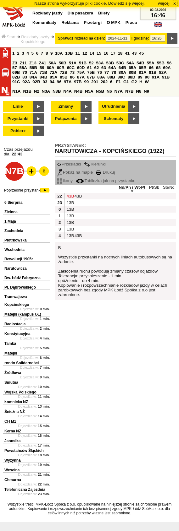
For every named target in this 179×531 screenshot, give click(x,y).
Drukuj (105, 172)
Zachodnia (13, 231)
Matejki (10, 353)
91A (155, 77)
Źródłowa (12, 373)
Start (8, 37)
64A (112, 67)
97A (67, 81)
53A (99, 63)
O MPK (113, 22)
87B (91, 77)
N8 (138, 91)
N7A (119, 91)
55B (160, 63)
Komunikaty (44, 22)
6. (112, 81)
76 (99, 72)
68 (158, 67)
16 (106, 53)
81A (142, 72)
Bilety (103, 13)
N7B (129, 91)
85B (63, 77)
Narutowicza (15, 268)
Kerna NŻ (12, 431)
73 (72, 72)
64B (122, 67)
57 (14, 67)
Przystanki (18, 118)
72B (63, 72)
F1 (118, 81)
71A (33, 72)
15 (99, 53)
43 (134, 53)
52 (91, 63)
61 (89, 67)
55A (150, 63)
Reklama (70, 22)
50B (62, 63)
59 (42, 67)
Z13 (32, 63)
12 (84, 53)
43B (70, 196)
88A (101, 77)
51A (72, 63)
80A (122, 72)
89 (140, 77)
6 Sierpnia (13, 202)
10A (59, 53)
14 (92, 53)
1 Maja (10, 221)
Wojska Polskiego (20, 392)
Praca (131, 22)
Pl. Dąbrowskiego (20, 287)
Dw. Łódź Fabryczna (22, 278)
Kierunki (95, 164)
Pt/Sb (154, 187)
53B (110, 63)
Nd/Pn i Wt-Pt (132, 187)
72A (53, 72)
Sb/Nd (169, 187)
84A (33, 77)
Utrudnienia (113, 106)
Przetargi (93, 22)
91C (16, 81)
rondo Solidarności (21, 363)
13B (70, 202)
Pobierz (17, 130)
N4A (67, 91)
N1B (27, 91)
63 (103, 67)
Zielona (11, 212)
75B (91, 72)
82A (162, 72)
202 (104, 81)
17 (113, 53)
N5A (89, 91)
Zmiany (66, 106)
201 (94, 81)
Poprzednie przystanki (22, 190)
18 (120, 53)
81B (152, 72)
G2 (134, 81)
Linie (18, 106)
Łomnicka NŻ (16, 402)
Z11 (23, 63)
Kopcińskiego (16, 304)
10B (69, 53)
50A (52, 63)
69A (167, 67)
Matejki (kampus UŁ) (22, 314)
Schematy (114, 118)
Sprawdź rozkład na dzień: (81, 38)
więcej (164, 3)
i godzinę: (140, 38)
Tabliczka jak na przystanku (106, 180)
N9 (146, 91)
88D (131, 77)
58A (23, 67)
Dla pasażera (80, 13)
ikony (65, 180)
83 (24, 77)
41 (127, 53)
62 (96, 67)
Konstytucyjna (17, 334)
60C (71, 67)
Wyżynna (12, 460)
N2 (36, 91)
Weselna (12, 470)
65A (132, 67)
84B (43, 77)
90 (147, 77)
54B (140, 63)
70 (24, 72)
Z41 (42, 63)
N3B (57, 91)
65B (142, 67)
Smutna (11, 382)
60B (60, 67)
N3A (46, 91)
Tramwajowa (15, 297)
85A (53, 77)
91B (166, 77)
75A (81, 72)
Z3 (14, 63)
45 (141, 53)
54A (130, 63)
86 (72, 77)
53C (120, 63)
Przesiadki (69, 164)
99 (86, 81)
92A (26, 81)
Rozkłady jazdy (35, 37)
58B (33, 67)
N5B (100, 91)
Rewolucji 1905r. (19, 259)
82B (16, 77)
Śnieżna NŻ (14, 411)
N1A (16, 91)
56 (169, 63)
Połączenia (66, 118)
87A (81, 77)
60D (81, 67)
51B (83, 63)
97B (77, 81)
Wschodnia (14, 249)
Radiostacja (14, 324)
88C (121, 77)
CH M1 (10, 421)
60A (50, 67)
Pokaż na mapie (75, 172)
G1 (126, 81)
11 (77, 53)
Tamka (10, 343)
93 (44, 81)
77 (106, 72)
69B (16, 72)
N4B (78, 91)
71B (43, 72)
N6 (109, 91)
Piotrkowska (15, 240)
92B (36, 81)
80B (132, 72)
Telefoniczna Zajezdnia (24, 489)
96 (59, 81)
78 (113, 72)
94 (52, 81)
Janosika (12, 441)
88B (111, 77)
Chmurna (12, 480)
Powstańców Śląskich (24, 450)
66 (151, 67)
